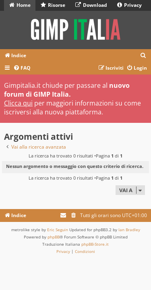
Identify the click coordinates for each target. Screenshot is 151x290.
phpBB (54, 237)
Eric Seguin (57, 229)
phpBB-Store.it (95, 244)
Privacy (129, 5)
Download (91, 5)
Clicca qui (18, 103)
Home (20, 5)
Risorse (53, 5)
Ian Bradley (129, 229)
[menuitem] (143, 55)
